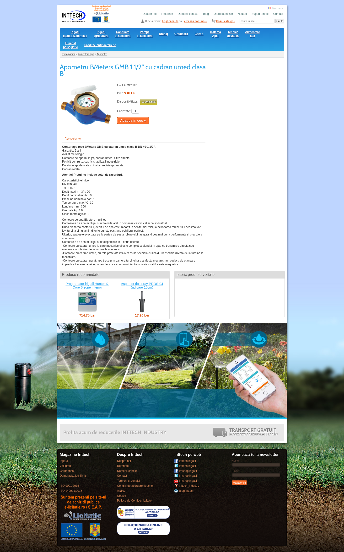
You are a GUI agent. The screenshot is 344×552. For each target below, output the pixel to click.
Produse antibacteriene (100, 45)
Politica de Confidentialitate (134, 500)
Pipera (64, 461)
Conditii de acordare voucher (135, 485)
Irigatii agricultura (101, 34)
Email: (235, 471)
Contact (278, 14)
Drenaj (163, 34)
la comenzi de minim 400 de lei (253, 432)
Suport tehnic (260, 14)
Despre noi (149, 14)
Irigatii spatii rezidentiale (75, 34)
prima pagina (68, 54)
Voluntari (65, 466)
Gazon (198, 34)
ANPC (121, 490)
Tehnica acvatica (233, 34)
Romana (275, 8)
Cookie (121, 495)
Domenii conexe (188, 14)
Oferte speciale (223, 14)
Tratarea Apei (215, 34)
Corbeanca (67, 471)
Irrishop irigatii (185, 471)
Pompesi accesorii (144, 34)
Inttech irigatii (185, 461)
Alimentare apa (252, 34)
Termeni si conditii (128, 480)
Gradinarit (181, 34)
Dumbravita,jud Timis (73, 475)
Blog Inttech (184, 490)
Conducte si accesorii (122, 34)
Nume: (235, 460)
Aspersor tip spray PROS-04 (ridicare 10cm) (142, 285)
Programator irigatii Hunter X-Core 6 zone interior (87, 285)
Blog (206, 14)
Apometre (102, 54)
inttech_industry (186, 485)
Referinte (167, 14)
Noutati (242, 14)
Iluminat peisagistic (70, 45)
